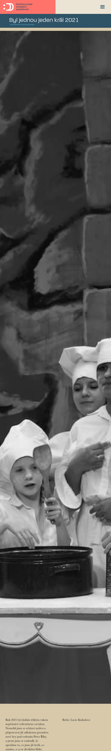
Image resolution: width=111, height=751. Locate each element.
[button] (102, 7)
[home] (17, 7)
